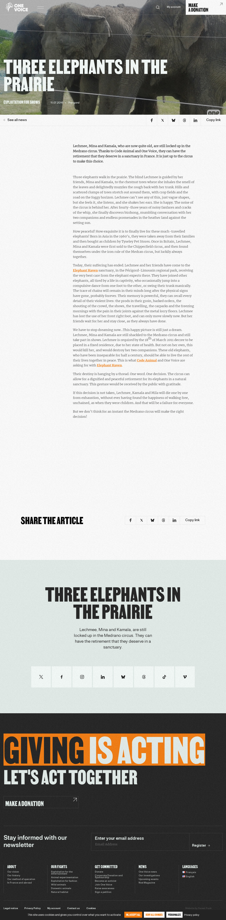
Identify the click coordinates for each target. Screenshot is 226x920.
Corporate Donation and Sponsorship (109, 877)
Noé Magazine (147, 883)
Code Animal (147, 360)
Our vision (13, 872)
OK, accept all (133, 915)
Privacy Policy (32, 908)
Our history (13, 876)
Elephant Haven (85, 270)
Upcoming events (148, 879)
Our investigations (149, 876)
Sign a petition (103, 892)
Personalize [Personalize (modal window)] (174, 915)
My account (173, 7)
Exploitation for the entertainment (62, 873)
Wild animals (58, 885)
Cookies (91, 908)
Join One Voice (103, 885)
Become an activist (105, 881)
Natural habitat (59, 892)
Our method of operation (21, 879)
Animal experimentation (64, 878)
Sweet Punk (205, 908)
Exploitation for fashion (64, 881)
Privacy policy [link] (191, 914)
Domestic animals (61, 889)
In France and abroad (19, 883)
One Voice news (148, 872)
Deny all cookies (154, 915)
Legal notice (11, 908)
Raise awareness (104, 889)
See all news (15, 120)
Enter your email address (119, 839)
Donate (99, 872)
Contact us (73, 908)
